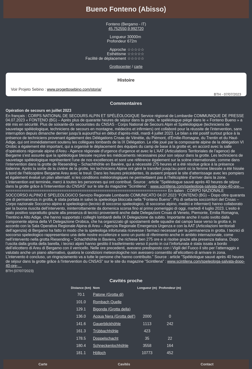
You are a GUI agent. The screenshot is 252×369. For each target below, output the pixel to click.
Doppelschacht (105, 338)
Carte (43, 364)
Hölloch (99, 353)
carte (138, 67)
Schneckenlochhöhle (111, 346)
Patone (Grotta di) (108, 294)
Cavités (124, 364)
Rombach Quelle (107, 302)
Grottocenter (120, 67)
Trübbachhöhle (105, 331)
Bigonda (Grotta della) (112, 309)
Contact (207, 364)
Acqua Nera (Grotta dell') (114, 316)
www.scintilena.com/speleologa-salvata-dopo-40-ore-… (197, 186)
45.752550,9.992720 (126, 29)
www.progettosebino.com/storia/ (74, 89)
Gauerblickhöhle (107, 324)
